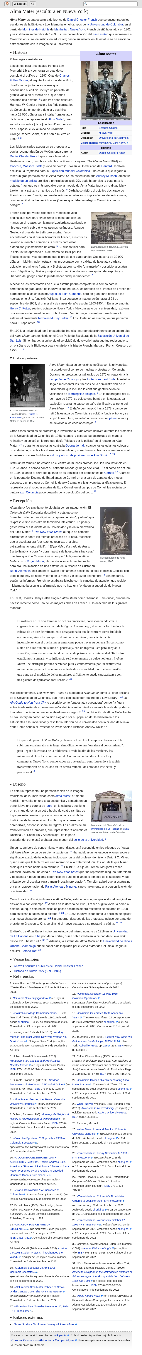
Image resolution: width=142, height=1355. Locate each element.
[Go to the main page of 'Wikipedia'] (20, 4)
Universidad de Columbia (114, 137)
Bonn (13, 570)
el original (23, 1021)
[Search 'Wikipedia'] (108, 4)
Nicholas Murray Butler (53, 318)
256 (105, 1045)
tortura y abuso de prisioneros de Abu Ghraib (79, 455)
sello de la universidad (88, 839)
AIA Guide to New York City (28, 702)
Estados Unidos (108, 127)
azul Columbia (29, 492)
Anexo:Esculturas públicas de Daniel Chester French (48, 966)
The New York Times (48, 531)
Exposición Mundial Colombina (70, 171)
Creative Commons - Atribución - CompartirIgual (43, 1340)
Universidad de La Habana (105, 828)
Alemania (24, 570)
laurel (49, 805)
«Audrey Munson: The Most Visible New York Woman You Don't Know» (38, 1037)
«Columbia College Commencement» (35, 1013)
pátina (113, 418)
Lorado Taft (29, 951)
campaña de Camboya (64, 379)
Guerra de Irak (74, 445)
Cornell (109, 472)
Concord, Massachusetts (26, 166)
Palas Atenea (54, 886)
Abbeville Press (88, 1045)
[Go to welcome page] (8, 4)
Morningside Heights (35, 29)
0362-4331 (23, 1237)
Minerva (71, 886)
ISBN (13, 1069)
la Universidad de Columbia (105, 24)
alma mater (100, 34)
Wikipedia (20, 4)
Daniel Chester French (82, 19)
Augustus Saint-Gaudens (64, 293)
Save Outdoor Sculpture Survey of (44, 1324)
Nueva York (77, 29)
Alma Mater (55, 119)
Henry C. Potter (20, 308)
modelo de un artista (23, 180)
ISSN (13, 1237)
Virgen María (35, 561)
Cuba (126, 828)
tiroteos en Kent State (101, 379)
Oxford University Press (112, 1112)
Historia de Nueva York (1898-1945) (37, 971)
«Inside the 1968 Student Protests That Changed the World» (38, 1253)
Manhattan (61, 29)
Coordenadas (89, 142)
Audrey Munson (106, 176)
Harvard (106, 166)
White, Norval (85, 1103)
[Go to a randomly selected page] (33, 4)
